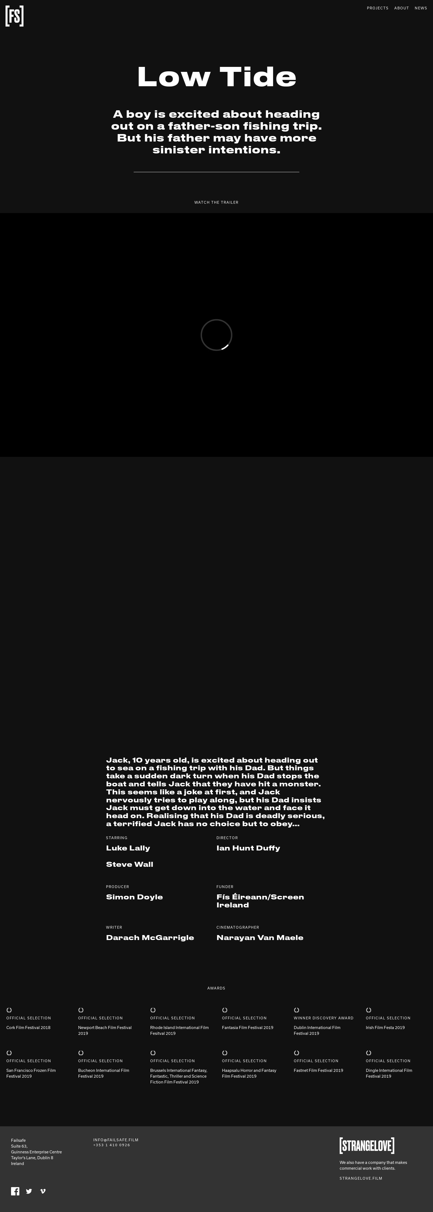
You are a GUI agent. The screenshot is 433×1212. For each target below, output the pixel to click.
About (401, 8)
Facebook (15, 1191)
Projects (378, 8)
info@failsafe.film (116, 1140)
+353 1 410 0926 (111, 1145)
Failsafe (14, 16)
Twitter (29, 1191)
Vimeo (43, 1191)
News (421, 8)
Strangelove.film (361, 1178)
